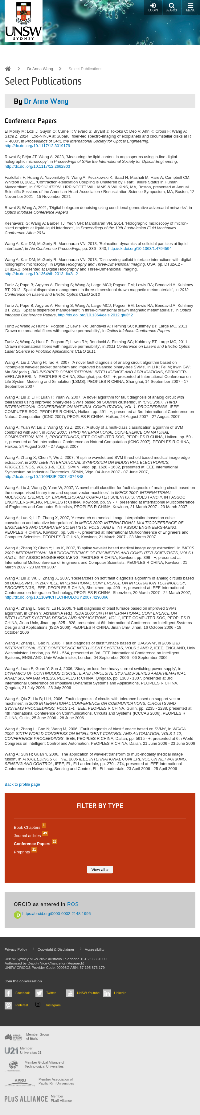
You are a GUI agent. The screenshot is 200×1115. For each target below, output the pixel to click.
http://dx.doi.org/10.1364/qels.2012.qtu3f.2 (95, 315)
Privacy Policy (16, 949)
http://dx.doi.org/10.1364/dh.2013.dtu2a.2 (41, 273)
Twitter (51, 993)
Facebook (22, 993)
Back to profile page (22, 784)
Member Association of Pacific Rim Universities (56, 1081)
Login (153, 7)
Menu (190, 7)
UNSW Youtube (88, 993)
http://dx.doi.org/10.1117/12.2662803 (37, 166)
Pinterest (21, 1005)
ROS (73, 904)
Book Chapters (29, 827)
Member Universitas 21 (31, 1050)
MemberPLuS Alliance (61, 1098)
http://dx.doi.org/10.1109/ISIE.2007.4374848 (44, 476)
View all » (100, 869)
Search (171, 7)
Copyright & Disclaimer (56, 949)
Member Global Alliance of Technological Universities (44, 1064)
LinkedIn (120, 993)
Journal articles (30, 835)
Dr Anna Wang (40, 68)
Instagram (53, 1005)
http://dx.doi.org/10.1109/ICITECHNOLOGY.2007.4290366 (56, 597)
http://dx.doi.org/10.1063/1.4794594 (139, 248)
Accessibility (94, 949)
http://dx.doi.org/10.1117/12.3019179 (37, 145)
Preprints (24, 852)
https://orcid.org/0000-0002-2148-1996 (52, 913)
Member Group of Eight (37, 1036)
